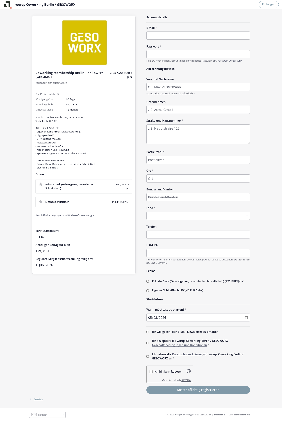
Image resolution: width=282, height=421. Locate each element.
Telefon (151, 226)
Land (149, 208)
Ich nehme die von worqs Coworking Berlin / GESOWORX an (197, 356)
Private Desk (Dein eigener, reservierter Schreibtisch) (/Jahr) (198, 281)
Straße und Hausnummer (163, 120)
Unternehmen (156, 101)
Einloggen (268, 4)
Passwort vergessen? (230, 60)
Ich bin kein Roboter (168, 371)
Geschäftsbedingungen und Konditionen (179, 345)
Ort (148, 170)
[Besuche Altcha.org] (189, 371)
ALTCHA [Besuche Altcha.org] (186, 380)
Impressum (220, 414)
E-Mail (150, 27)
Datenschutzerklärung (187, 354)
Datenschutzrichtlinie (239, 414)
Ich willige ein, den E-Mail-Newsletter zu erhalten (185, 331)
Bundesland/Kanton (160, 189)
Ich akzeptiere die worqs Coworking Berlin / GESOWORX (190, 343)
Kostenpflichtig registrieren (198, 390)
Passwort (152, 46)
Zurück (36, 399)
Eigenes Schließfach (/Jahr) (177, 290)
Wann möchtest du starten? (165, 309)
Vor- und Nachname (160, 79)
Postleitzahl (154, 152)
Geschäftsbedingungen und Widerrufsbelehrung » (64, 215)
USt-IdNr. (152, 245)
